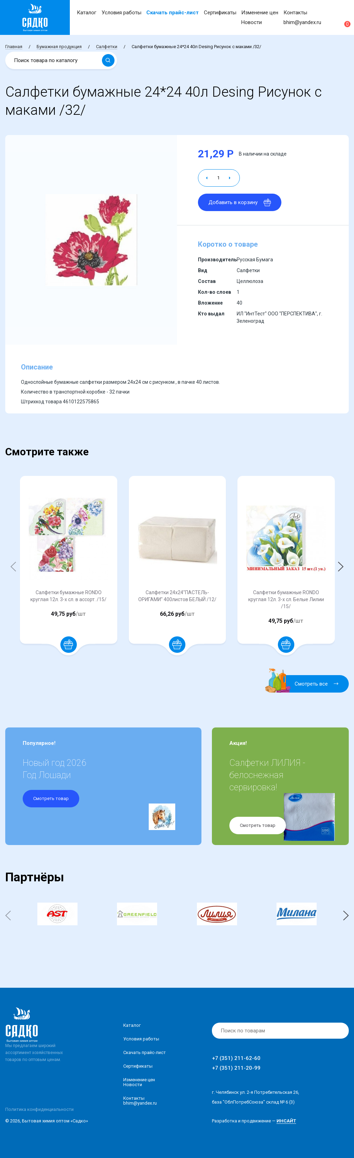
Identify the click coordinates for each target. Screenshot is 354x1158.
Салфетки (106, 46)
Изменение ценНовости (139, 1082)
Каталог (86, 12)
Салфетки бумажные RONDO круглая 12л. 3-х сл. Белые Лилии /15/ (286, 599)
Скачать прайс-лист (172, 12)
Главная (13, 46)
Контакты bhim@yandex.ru (140, 1101)
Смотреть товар (51, 798)
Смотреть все (306, 684)
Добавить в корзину (239, 202)
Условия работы (121, 12)
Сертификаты (220, 12)
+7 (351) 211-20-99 (236, 1068)
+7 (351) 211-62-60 (236, 1058)
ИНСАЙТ (286, 1120)
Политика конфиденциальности (39, 1109)
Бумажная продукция (59, 46)
